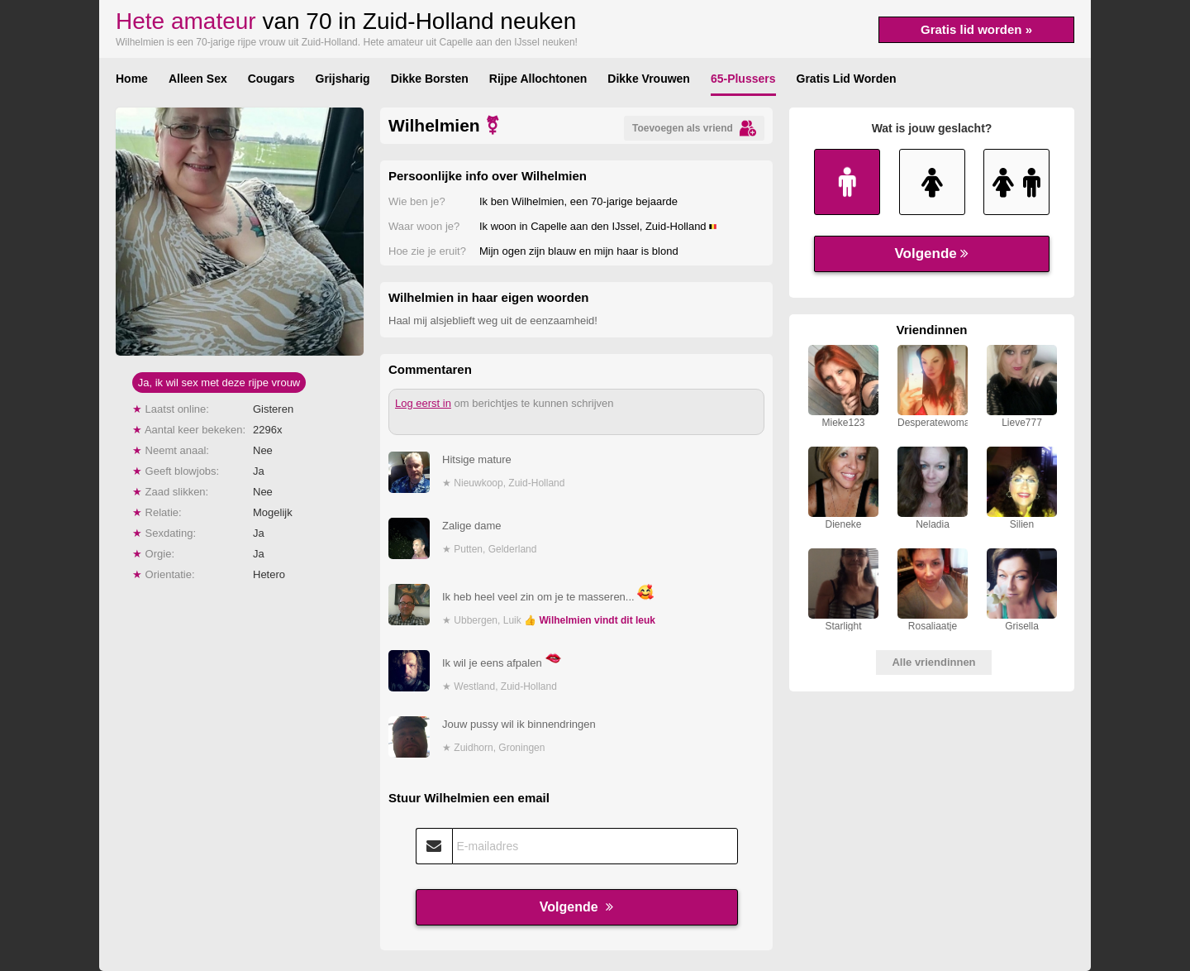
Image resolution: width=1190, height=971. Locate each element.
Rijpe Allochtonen (538, 78)
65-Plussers (743, 78)
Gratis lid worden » (976, 29)
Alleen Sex (198, 78)
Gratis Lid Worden (847, 78)
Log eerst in (423, 403)
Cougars (271, 78)
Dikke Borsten (430, 78)
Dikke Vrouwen (648, 78)
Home (132, 78)
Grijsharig (343, 78)
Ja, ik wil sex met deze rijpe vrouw (219, 382)
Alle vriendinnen (933, 662)
